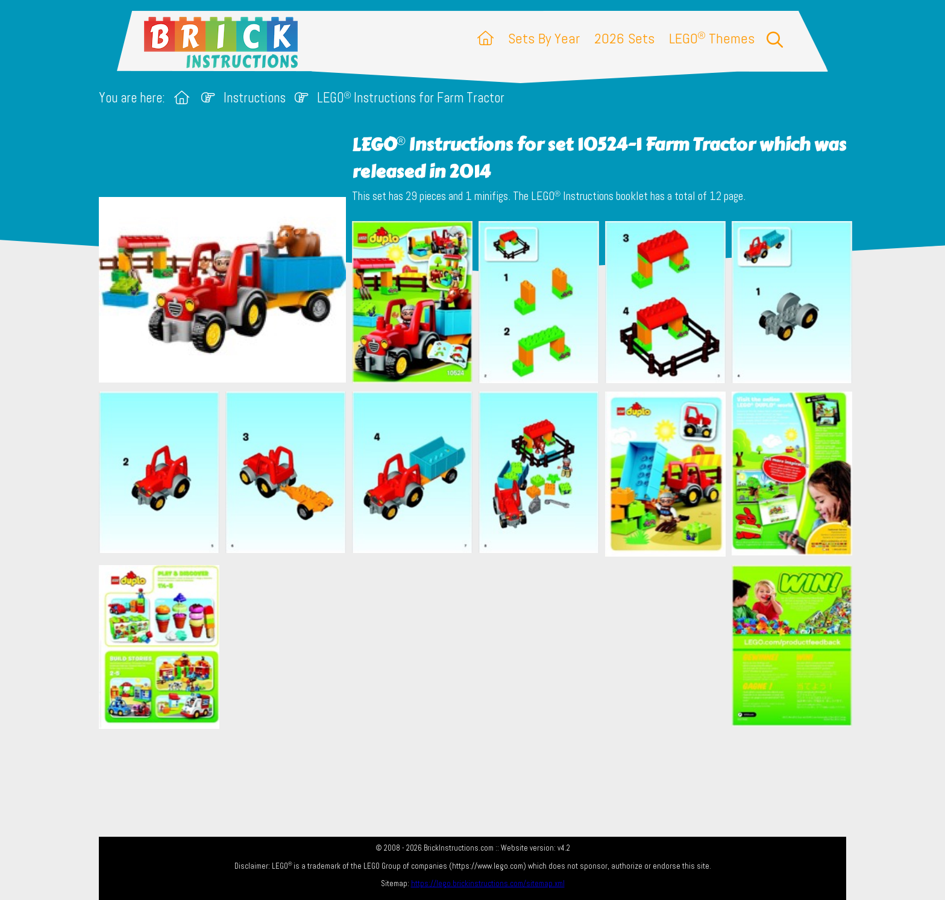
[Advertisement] (478, 646)
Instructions (255, 98)
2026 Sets (624, 38)
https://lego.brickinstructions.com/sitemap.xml (488, 883)
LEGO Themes (712, 38)
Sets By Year (544, 38)
